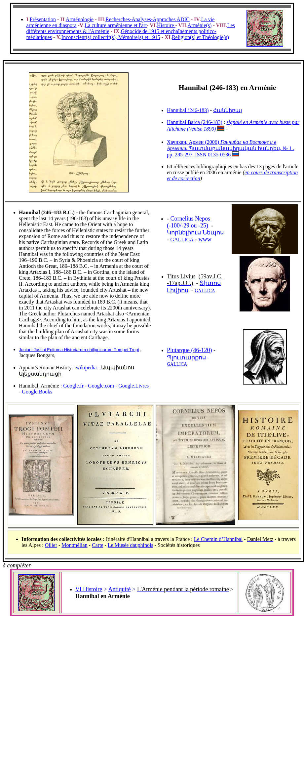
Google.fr (73, 386)
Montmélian (74, 545)
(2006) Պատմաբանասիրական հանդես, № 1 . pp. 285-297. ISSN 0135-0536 (230, 148)
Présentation (43, 19)
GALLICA (182, 239)
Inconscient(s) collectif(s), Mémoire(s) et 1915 (110, 37)
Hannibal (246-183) (188, 110)
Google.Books (37, 391)
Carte (97, 545)
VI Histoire (88, 589)
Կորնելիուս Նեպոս (195, 232)
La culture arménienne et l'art (116, 25)
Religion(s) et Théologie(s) (200, 37)
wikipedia (86, 367)
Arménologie (80, 19)
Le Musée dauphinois (130, 545)
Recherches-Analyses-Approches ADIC (147, 19)
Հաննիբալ (227, 110)
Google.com (101, 386)
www (205, 239)
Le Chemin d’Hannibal (218, 539)
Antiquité (119, 589)
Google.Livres (133, 386)
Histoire (166, 25)
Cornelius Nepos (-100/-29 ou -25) (189, 222)
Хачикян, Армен (185, 142)
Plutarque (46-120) (189, 350)
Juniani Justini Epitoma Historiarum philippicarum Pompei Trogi (79, 349)
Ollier (51, 545)
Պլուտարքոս (186, 357)
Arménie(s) (200, 25)
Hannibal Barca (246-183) (194, 122)
